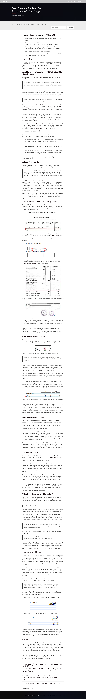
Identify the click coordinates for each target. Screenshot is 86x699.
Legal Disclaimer (46, 695)
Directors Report (55, 235)
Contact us (79, 1)
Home (68, 1)
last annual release (39, 128)
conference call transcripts (57, 457)
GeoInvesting (40, 373)
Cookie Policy (58, 695)
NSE (26, 125)
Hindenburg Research (5, 1)
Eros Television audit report (30, 263)
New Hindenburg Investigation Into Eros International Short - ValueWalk (44, 683)
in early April (39, 105)
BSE (29, 125)
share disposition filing (38, 124)
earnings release (39, 77)
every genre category (55, 467)
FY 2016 (59, 367)
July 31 (30, 65)
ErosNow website (58, 464)
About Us (73, 1)
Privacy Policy (52, 695)
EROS (27, 64)
